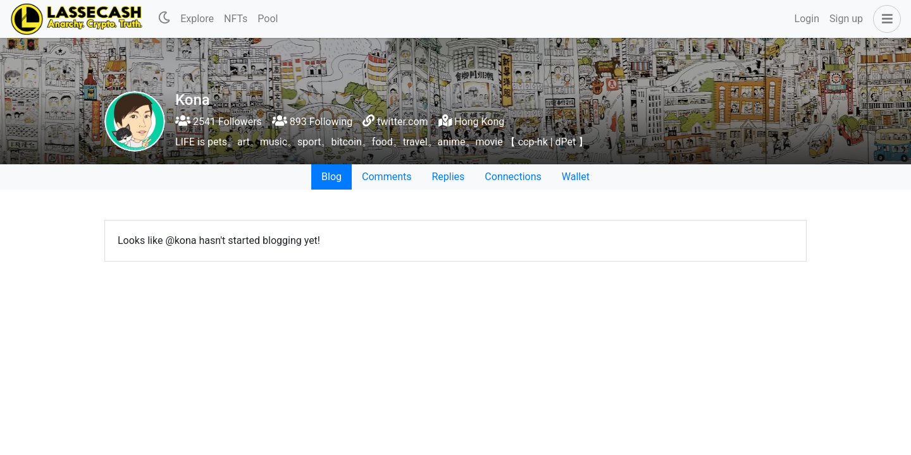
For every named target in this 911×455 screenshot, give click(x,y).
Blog (331, 177)
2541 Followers (218, 122)
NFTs (235, 19)
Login (807, 19)
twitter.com (402, 122)
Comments (386, 177)
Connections (513, 177)
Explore (197, 19)
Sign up (846, 19)
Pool (267, 19)
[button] (884, 19)
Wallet (576, 177)
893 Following (312, 122)
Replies (447, 177)
